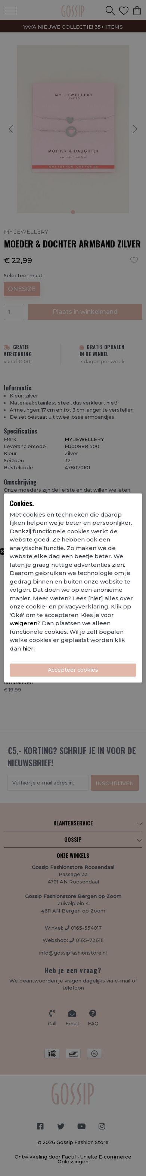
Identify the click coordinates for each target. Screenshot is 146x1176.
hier (28, 648)
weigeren (23, 623)
